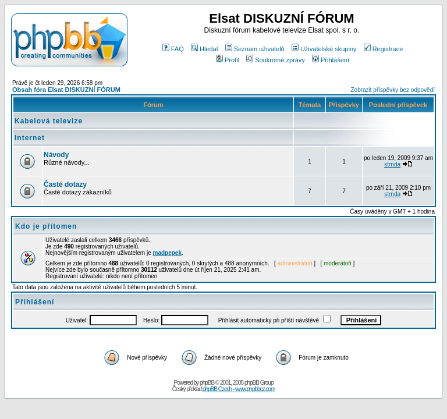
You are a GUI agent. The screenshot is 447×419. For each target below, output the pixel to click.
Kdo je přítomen (46, 226)
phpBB (207, 382)
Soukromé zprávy (275, 59)
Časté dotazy (65, 184)
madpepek (167, 253)
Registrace (383, 48)
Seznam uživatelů (255, 48)
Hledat (204, 48)
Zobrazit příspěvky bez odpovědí (392, 90)
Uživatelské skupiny (324, 48)
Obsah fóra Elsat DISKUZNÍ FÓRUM (66, 89)
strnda (392, 164)
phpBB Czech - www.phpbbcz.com (239, 389)
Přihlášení (330, 59)
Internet (30, 138)
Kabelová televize (49, 121)
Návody (56, 155)
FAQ (173, 48)
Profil (227, 59)
